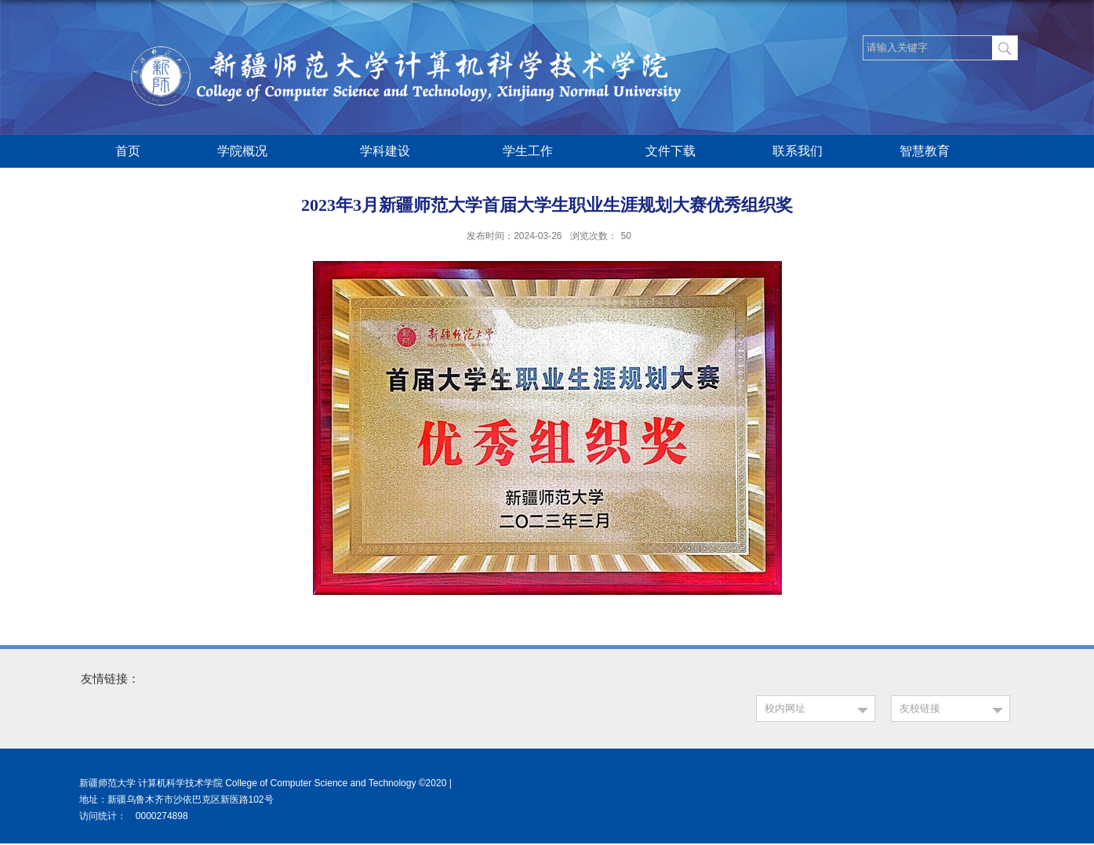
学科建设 (393, 152)
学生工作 (536, 152)
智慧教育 (932, 152)
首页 (127, 151)
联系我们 (797, 151)
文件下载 (670, 151)
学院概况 (250, 152)
